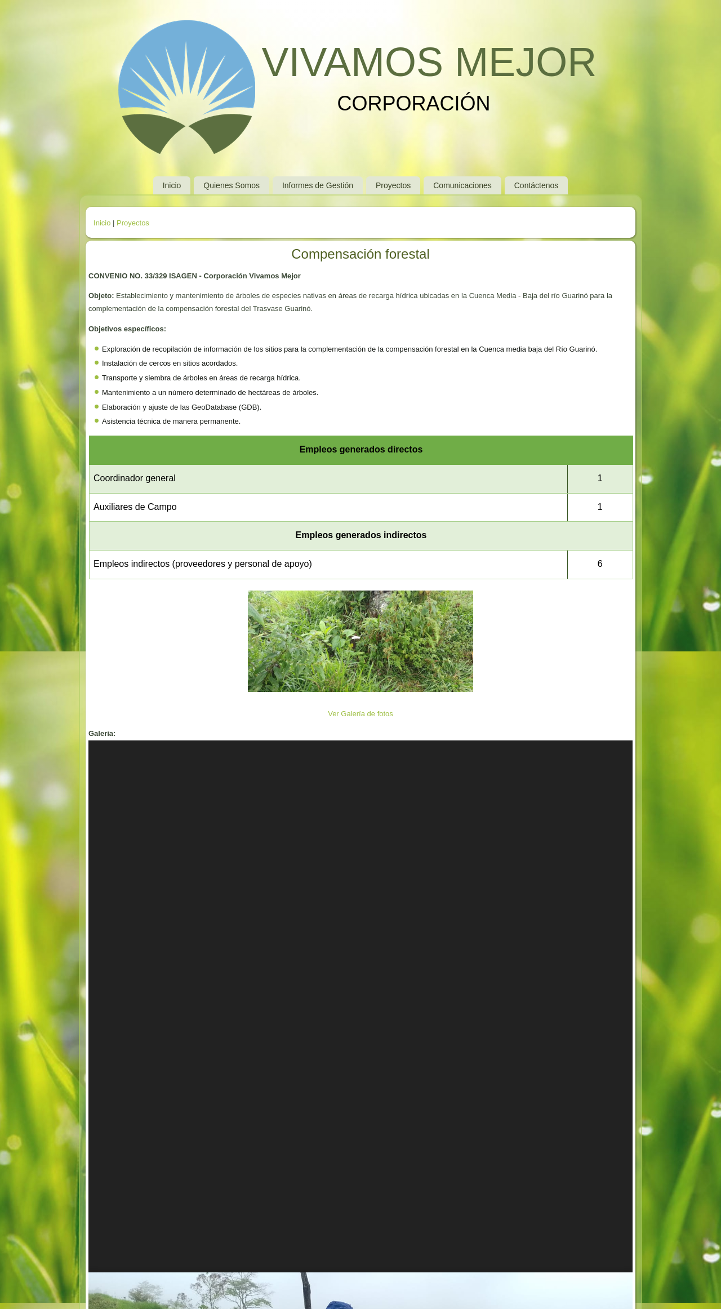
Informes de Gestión (317, 185)
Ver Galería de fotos (360, 713)
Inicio (172, 185)
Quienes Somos (231, 185)
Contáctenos (536, 185)
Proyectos (393, 185)
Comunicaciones (462, 185)
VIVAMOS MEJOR (429, 62)
